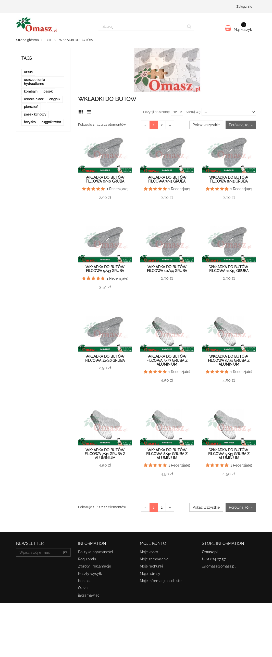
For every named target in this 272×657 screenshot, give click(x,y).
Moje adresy (150, 574)
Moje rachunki (151, 566)
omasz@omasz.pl (221, 566)
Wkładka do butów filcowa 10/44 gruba (167, 269)
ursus (28, 72)
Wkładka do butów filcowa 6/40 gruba (105, 179)
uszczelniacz (33, 99)
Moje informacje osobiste (160, 581)
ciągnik (54, 99)
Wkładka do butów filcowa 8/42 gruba (228, 179)
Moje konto (149, 552)
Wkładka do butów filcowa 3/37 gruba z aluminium (167, 360)
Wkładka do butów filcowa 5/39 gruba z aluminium (229, 360)
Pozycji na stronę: (156, 112)
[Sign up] (65, 552)
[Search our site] (141, 26)
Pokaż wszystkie (206, 125)
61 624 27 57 (216, 559)
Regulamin (87, 559)
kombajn (31, 91)
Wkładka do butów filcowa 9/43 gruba (105, 269)
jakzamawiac (89, 595)
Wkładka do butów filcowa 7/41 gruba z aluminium (105, 454)
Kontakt (84, 581)
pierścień (31, 107)
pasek (48, 91)
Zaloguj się (244, 6)
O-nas (83, 588)
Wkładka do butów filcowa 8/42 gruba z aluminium (167, 454)
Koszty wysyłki (90, 574)
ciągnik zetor (51, 122)
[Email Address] (38, 552)
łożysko (30, 122)
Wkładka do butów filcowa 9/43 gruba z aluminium (229, 454)
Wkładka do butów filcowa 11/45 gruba (229, 269)
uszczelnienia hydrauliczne (34, 82)
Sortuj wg (193, 112)
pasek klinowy (35, 114)
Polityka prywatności (95, 552)
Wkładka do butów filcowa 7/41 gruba (167, 179)
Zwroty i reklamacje (94, 566)
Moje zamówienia (154, 559)
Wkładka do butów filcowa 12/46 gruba (105, 358)
